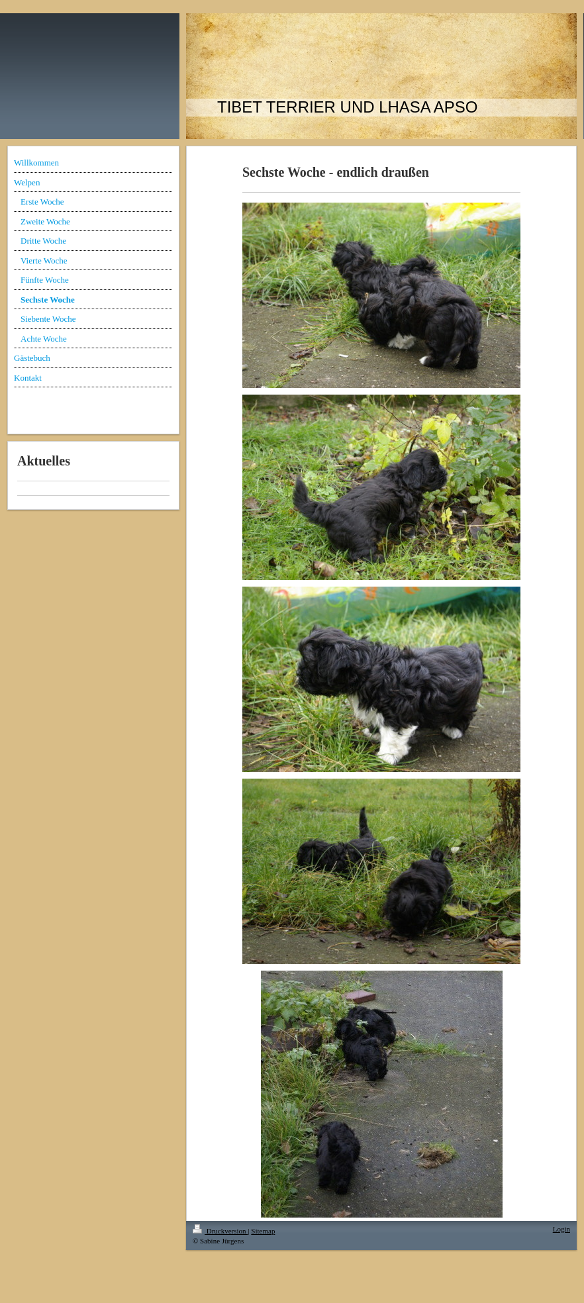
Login (561, 1229)
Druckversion (220, 1231)
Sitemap (263, 1231)
